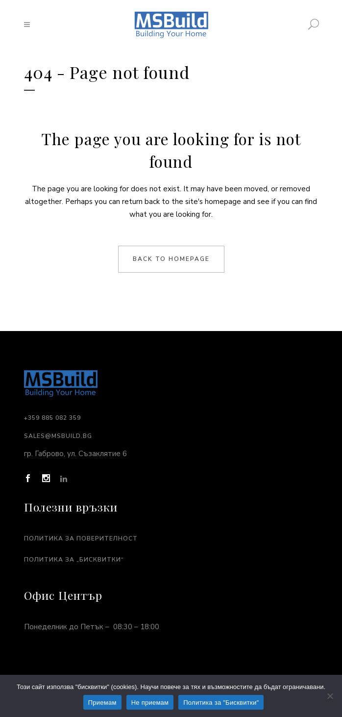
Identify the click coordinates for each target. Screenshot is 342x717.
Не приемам (150, 702)
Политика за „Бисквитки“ (74, 559)
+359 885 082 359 (52, 418)
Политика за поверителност (81, 538)
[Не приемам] (330, 696)
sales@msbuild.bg (58, 436)
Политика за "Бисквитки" (221, 702)
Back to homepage (171, 259)
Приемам (102, 702)
